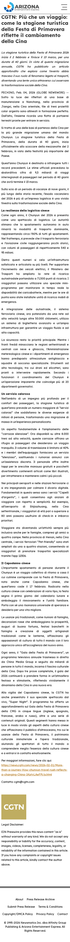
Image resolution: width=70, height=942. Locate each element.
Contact (62, 914)
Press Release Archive (41, 899)
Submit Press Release (21, 906)
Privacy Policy (45, 914)
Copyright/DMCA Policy (17, 914)
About (19, 899)
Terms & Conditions (50, 906)
